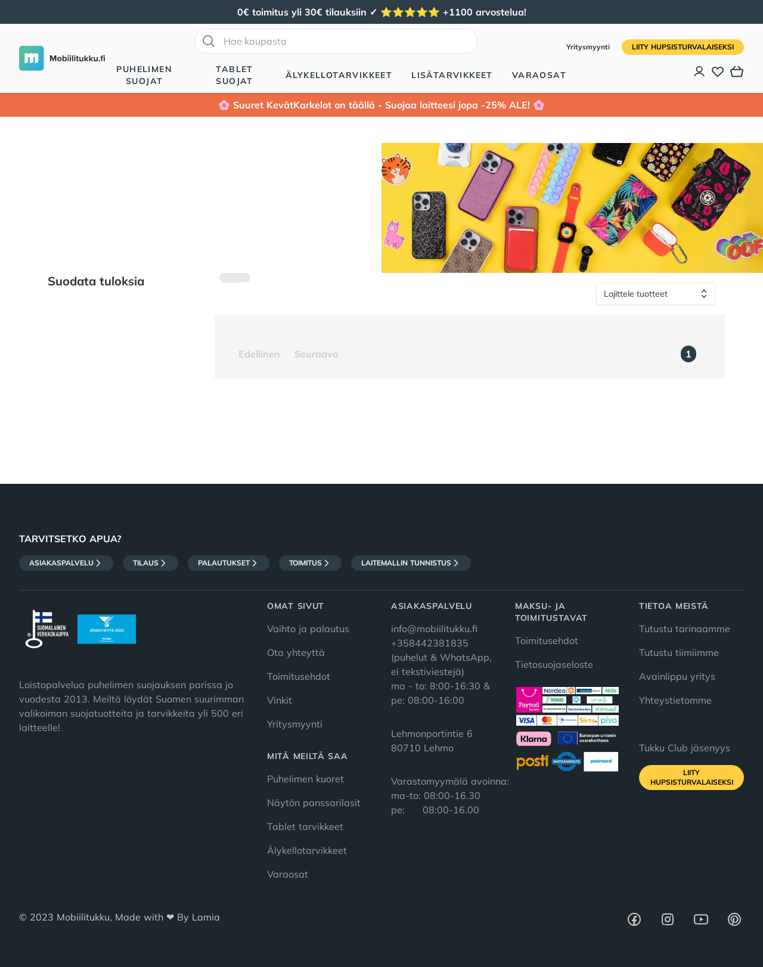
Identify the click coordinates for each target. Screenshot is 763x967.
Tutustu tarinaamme (684, 629)
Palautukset (228, 563)
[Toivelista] (718, 71)
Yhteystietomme (675, 700)
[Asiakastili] (700, 71)
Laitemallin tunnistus (411, 563)
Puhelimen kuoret (305, 779)
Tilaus (150, 563)
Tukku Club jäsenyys (684, 748)
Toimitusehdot (298, 676)
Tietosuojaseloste (554, 664)
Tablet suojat (234, 75)
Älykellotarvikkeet (339, 75)
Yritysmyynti (589, 46)
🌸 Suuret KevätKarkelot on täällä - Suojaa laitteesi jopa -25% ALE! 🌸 (381, 105)
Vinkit (279, 700)
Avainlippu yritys (677, 676)
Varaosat (539, 75)
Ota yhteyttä (296, 652)
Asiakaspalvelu (66, 563)
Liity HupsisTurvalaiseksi (683, 46)
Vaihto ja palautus (308, 629)
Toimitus (310, 563)
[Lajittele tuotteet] (655, 293)
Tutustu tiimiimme (679, 652)
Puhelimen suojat (144, 75)
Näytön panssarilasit (314, 803)
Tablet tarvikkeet (305, 826)
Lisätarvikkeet (452, 75)
